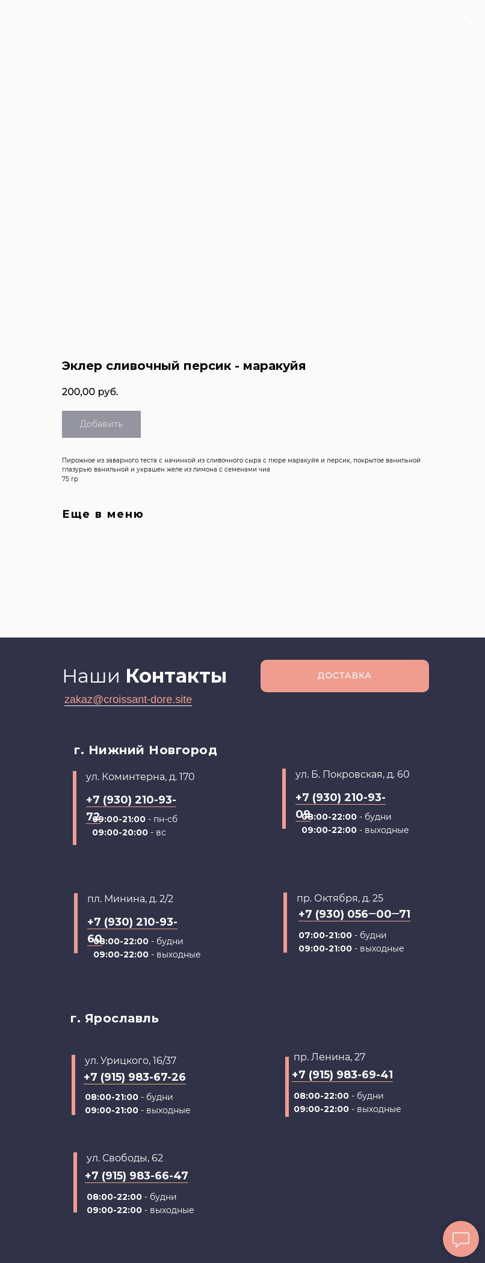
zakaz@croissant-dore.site (128, 699)
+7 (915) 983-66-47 (136, 1175)
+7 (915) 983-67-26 (135, 1077)
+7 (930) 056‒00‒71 (354, 914)
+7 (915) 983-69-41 (342, 1074)
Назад (29, 16)
